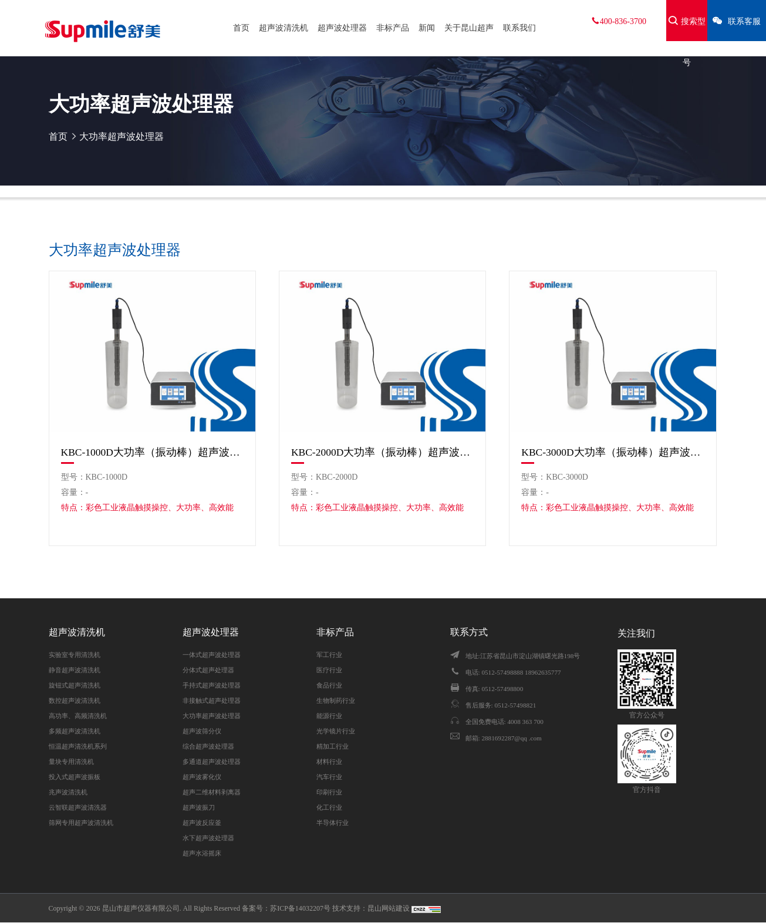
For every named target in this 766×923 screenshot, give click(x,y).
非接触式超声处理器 (212, 700)
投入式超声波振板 (74, 776)
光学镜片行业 (335, 731)
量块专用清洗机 (71, 761)
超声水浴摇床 (202, 853)
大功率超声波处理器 (121, 137)
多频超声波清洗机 (74, 731)
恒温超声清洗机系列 (78, 746)
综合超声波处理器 (208, 746)
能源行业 (329, 715)
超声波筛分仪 (202, 731)
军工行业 (329, 654)
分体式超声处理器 (208, 669)
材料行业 (329, 761)
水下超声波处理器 (208, 837)
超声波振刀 (199, 807)
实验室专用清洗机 (74, 654)
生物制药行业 (335, 700)
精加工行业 (332, 746)
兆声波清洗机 (68, 792)
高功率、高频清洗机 (78, 715)
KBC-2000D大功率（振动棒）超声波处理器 (382, 452)
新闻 (427, 27)
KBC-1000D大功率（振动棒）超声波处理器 (152, 452)
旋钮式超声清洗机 (74, 685)
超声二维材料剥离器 (212, 792)
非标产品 (392, 27)
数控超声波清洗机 (74, 700)
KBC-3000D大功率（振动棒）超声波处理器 (612, 452)
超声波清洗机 (283, 27)
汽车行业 (329, 776)
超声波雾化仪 (202, 776)
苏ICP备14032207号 (300, 908)
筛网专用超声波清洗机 (81, 822)
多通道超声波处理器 (212, 761)
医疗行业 (329, 669)
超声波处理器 (342, 27)
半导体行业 (332, 822)
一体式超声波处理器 (212, 654)
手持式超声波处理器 (212, 685)
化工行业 (329, 807)
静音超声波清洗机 (74, 669)
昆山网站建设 (389, 908)
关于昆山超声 (469, 27)
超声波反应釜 (202, 822)
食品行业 (329, 685)
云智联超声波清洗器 (78, 807)
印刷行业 (329, 792)
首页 (241, 27)
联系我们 (519, 27)
